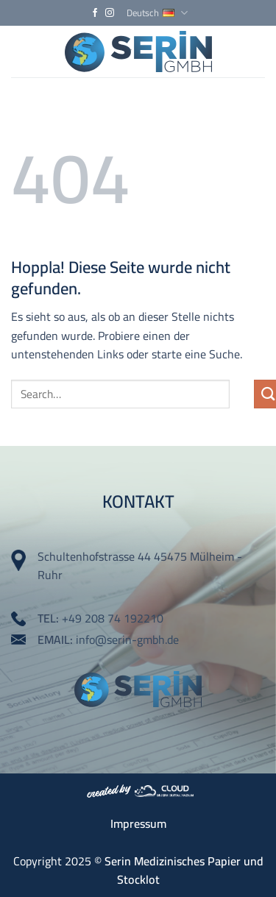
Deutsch (157, 12)
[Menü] (256, 51)
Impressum (138, 823)
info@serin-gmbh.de (127, 639)
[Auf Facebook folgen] (95, 13)
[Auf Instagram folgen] (109, 13)
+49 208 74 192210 (112, 618)
